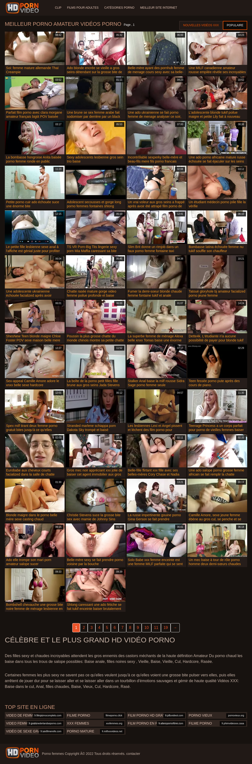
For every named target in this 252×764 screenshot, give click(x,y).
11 (156, 628)
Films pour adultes (83, 7)
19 (166, 628)
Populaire (235, 25)
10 (146, 628)
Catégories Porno (119, 7)
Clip (58, 7)
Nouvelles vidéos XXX (201, 25)
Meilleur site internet (158, 7)
